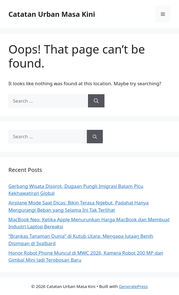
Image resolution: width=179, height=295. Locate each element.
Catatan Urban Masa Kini (51, 14)
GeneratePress (133, 286)
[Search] (96, 101)
